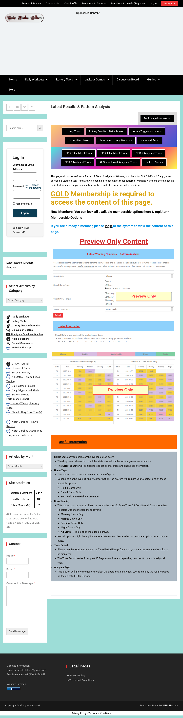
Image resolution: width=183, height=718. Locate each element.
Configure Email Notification (24, 334)
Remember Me (22, 203)
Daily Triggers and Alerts (22, 390)
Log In (153, 3)
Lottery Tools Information (23, 325)
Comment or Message (20, 583)
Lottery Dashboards (80, 140)
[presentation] (31, 622)
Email (10, 569)
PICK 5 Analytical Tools (148, 153)
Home (13, 79)
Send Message (17, 631)
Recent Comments (19, 343)
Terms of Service (31, 3)
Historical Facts (150, 140)
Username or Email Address (23, 167)
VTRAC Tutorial (17, 363)
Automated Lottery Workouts (115, 140)
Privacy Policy (77, 675)
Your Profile (70, 3)
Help (12, 89)
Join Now (18, 227)
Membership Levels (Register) (128, 3)
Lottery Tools (64, 79)
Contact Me (52, 3)
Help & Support (17, 338)
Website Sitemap (18, 347)
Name (10, 555)
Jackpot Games (95, 79)
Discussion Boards (19, 329)
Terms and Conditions (81, 680)
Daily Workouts (34, 79)
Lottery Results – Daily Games (106, 131)
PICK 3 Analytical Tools (79, 153)
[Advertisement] (129, 45)
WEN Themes (170, 705)
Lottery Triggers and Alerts (147, 131)
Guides (151, 79)
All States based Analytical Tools (118, 162)
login (108, 226)
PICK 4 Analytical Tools (114, 153)
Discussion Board (128, 79)
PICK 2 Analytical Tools (78, 162)
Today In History (18, 372)
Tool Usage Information (157, 118)
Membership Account (94, 3)
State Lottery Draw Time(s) (24, 412)
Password (18, 186)
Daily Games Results (20, 385)
